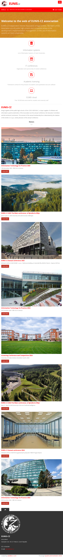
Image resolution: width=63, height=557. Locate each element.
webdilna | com (12, 556)
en (7, 9)
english (60, 9)
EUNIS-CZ (3, 9)
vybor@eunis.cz (9, 549)
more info (5, 171)
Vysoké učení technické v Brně (53, 556)
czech (56, 9)
